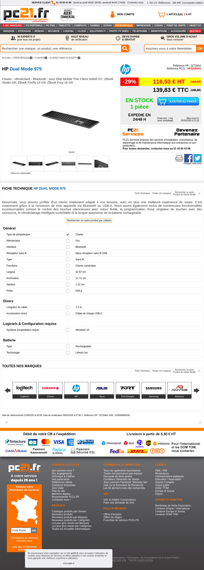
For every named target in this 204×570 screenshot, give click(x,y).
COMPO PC (80, 25)
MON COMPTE (125, 14)
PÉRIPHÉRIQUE (124, 25)
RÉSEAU (39, 31)
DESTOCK (195, 31)
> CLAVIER (40, 58)
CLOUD (82, 31)
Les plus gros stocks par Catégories (72, 526)
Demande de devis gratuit (117, 476)
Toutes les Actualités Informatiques (71, 528)
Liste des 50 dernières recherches (24, 548)
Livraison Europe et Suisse (170, 511)
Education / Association (168, 479)
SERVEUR (8, 31)
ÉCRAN (107, 25)
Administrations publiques (169, 476)
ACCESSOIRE (178, 31)
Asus (102, 396)
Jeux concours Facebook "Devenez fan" (125, 482)
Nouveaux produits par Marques (69, 517)
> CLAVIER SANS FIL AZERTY (64, 58)
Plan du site (58, 491)
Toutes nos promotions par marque (122, 473)
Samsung (153, 396)
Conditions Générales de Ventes (121, 479)
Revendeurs (162, 473)
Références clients (62, 482)
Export (159, 493)
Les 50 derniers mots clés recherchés (124, 488)
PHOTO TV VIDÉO (119, 31)
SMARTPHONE (159, 31)
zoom (71, 152)
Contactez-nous (135, 2)
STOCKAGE (24, 31)
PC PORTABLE (34, 25)
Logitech (24, 396)
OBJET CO (195, 25)
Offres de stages (112, 517)
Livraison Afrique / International (172, 508)
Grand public (162, 485)
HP (76, 396)
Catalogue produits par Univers (69, 511)
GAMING (95, 25)
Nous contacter (182, 38)
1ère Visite (57, 488)
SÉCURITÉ (54, 31)
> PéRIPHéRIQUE (22, 58)
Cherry (50, 396)
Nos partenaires (61, 479)
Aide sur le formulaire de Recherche (123, 485)
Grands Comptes (164, 482)
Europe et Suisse (164, 491)
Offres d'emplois (112, 514)
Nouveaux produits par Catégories (71, 520)
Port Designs (127, 396)
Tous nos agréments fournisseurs (121, 470)
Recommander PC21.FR (65, 496)
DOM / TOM (162, 488)
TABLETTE (65, 25)
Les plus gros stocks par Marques (70, 523)
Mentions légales (61, 493)
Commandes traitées (187, 2)
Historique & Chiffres (63, 476)
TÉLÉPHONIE (139, 31)
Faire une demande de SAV (118, 502)
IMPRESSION (143, 25)
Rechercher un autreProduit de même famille (184, 193)
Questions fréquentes (64, 485)
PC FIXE (50, 25)
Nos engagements (62, 473)
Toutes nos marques (161, 193)
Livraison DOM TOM (166, 514)
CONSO (158, 25)
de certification (79, 38)
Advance (179, 396)
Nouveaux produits (62, 514)
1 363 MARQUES (12, 25)
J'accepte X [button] (68, 563)
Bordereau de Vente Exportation (173, 505)
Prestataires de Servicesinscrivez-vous (24, 539)
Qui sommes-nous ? (63, 470)
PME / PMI (161, 470)
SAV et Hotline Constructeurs (119, 499)
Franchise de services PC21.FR (121, 520)
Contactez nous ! (61, 499)
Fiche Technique (142, 193)
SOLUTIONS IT (98, 31)
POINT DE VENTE (176, 25)
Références (158, 2)
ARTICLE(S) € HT (179, 14)
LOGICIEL (68, 31)
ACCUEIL (6, 58)
